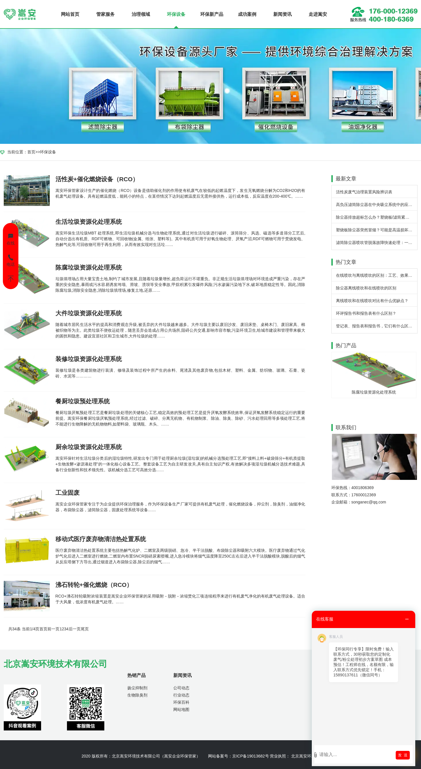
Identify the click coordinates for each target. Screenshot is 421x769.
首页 (31, 152)
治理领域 (141, 14)
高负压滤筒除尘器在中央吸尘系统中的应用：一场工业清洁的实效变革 (376, 204)
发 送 (402, 755)
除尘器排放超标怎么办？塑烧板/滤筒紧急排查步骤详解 (376, 217)
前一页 (53, 629)
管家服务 (105, 14)
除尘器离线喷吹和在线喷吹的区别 (366, 288)
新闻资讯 (282, 14)
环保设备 (176, 14)
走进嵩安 (318, 14)
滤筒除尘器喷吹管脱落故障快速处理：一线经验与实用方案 (376, 242)
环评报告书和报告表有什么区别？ (366, 313)
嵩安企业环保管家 (180, 756)
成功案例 (247, 14)
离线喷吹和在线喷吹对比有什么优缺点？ (372, 300)
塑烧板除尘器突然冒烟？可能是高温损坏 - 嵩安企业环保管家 (376, 230)
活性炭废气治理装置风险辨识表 (364, 192)
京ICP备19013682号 (250, 756)
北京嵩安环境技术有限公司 (136, 756)
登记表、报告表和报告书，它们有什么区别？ (376, 326)
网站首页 (70, 14)
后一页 (75, 629)
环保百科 (181, 702)
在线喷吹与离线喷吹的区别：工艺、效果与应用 (376, 275)
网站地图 (181, 709)
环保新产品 (211, 14)
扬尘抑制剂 (137, 688)
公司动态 (181, 688)
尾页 (85, 629)
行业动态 (181, 695)
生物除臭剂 (137, 695)
